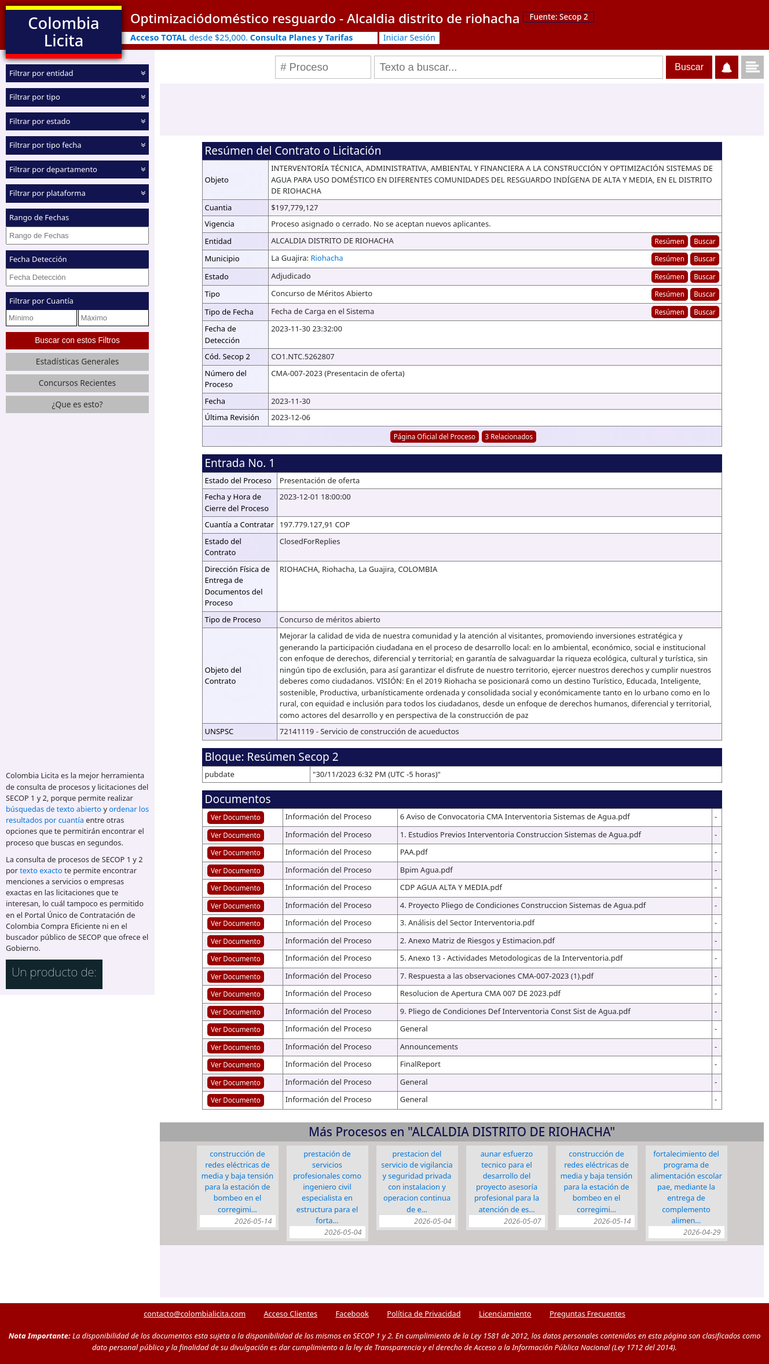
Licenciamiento (505, 1313)
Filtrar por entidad (41, 73)
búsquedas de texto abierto (53, 809)
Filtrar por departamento (53, 169)
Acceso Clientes (290, 1313)
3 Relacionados (509, 436)
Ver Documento (236, 817)
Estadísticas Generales (77, 361)
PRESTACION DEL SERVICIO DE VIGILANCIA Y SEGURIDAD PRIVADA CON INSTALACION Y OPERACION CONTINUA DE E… (416, 1181)
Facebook (351, 1313)
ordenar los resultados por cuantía (77, 814)
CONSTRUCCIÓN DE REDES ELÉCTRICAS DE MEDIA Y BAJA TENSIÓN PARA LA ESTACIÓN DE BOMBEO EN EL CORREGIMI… (237, 1181)
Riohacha (326, 258)
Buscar (704, 241)
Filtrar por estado (39, 121)
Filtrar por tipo (34, 97)
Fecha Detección (38, 259)
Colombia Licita (63, 31)
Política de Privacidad (423, 1313)
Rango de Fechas (39, 217)
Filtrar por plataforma (47, 193)
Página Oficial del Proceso (435, 436)
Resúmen (669, 241)
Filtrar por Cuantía (41, 301)
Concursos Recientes (77, 382)
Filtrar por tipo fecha (45, 145)
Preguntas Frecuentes (587, 1313)
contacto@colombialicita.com (195, 1313)
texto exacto (41, 870)
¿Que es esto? (77, 404)
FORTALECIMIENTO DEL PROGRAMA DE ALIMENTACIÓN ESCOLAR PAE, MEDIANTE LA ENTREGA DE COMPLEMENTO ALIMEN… (686, 1187)
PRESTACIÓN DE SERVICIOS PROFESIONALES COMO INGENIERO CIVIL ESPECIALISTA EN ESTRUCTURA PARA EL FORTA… (327, 1187)
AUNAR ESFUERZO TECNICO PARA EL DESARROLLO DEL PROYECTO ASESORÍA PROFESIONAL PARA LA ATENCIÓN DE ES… (506, 1181)
